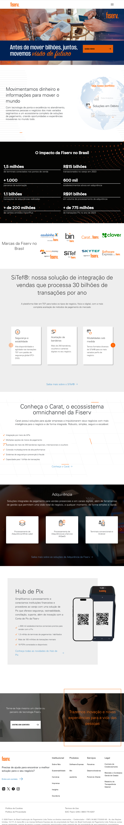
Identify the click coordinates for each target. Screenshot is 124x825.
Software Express (77, 764)
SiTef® (19, 277)
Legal (107, 758)
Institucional (58, 758)
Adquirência (62, 494)
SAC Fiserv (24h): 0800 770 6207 (80, 812)
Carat (56, 406)
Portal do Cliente (93, 777)
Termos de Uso (72, 808)
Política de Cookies (14, 808)
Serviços (91, 758)
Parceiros (90, 764)
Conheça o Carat (61, 466)
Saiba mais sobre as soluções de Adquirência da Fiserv (62, 556)
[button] (9, 62)
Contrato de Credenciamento (111, 765)
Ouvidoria (56, 796)
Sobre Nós (56, 764)
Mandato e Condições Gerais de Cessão (113, 774)
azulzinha (73, 777)
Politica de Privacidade (15, 812)
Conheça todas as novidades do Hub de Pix (36, 652)
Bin (71, 771)
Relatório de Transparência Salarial (110, 784)
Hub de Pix (29, 591)
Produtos (74, 758)
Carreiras (55, 777)
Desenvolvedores (94, 771)
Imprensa (55, 783)
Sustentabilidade (58, 771)
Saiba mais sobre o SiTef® (60, 384)
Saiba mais (98, 49)
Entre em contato (25, 724)
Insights (55, 789)
